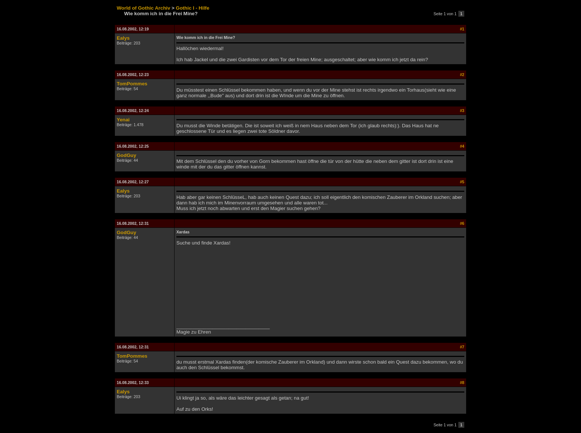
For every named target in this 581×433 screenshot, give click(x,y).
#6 (462, 223)
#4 (462, 146)
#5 (462, 182)
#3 (462, 110)
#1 (462, 29)
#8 (462, 382)
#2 (462, 74)
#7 (462, 347)
